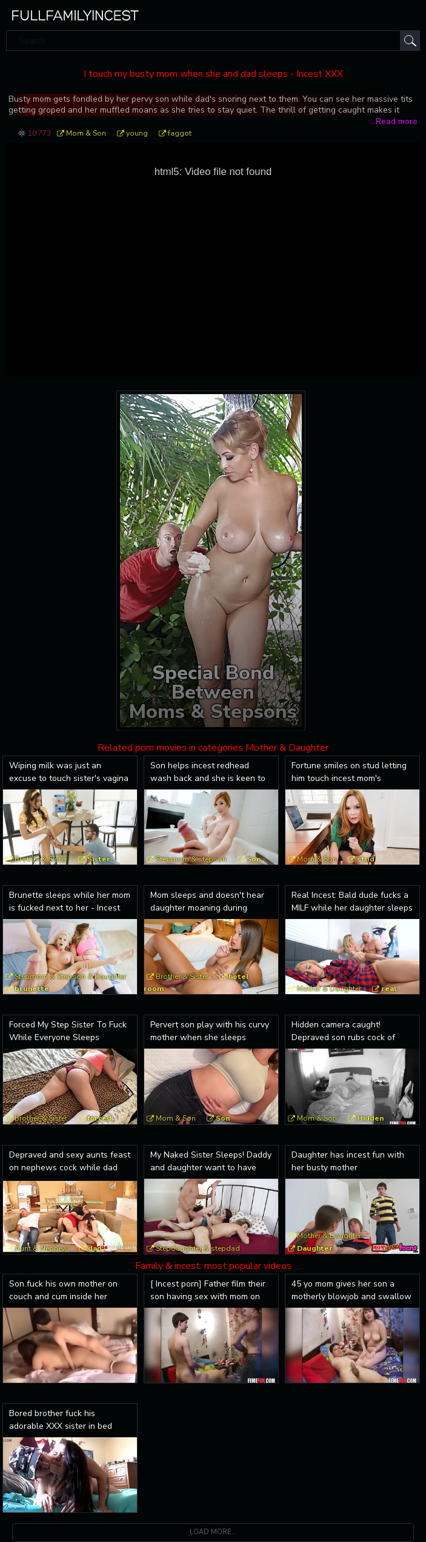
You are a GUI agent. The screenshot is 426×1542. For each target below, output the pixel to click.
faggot (179, 133)
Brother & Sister (41, 859)
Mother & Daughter (329, 988)
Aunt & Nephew (41, 1248)
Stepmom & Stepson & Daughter (70, 976)
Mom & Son (86, 133)
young (137, 133)
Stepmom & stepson (191, 859)
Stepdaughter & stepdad (198, 1248)
